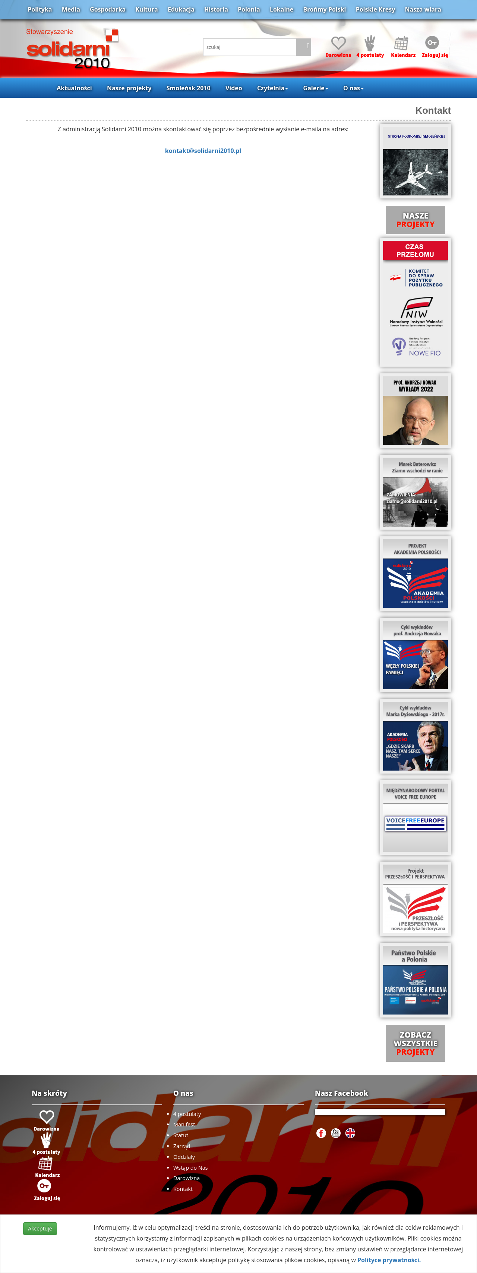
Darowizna (186, 1178)
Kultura (146, 9)
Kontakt (433, 110)
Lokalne (281, 9)
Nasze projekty (129, 88)
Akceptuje (40, 1228)
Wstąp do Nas (190, 1167)
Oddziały (184, 1156)
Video (233, 88)
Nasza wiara (423, 9)
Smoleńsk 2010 (189, 88)
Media (71, 9)
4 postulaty (187, 1113)
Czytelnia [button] (272, 88)
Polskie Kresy (375, 9)
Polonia (249, 9)
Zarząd (181, 1146)
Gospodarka (108, 9)
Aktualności (74, 88)
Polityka (40, 9)
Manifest (184, 1124)
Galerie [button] (315, 88)
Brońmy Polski (324, 9)
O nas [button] (353, 88)
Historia (216, 9)
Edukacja (181, 9)
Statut (180, 1135)
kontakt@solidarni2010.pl (203, 151)
